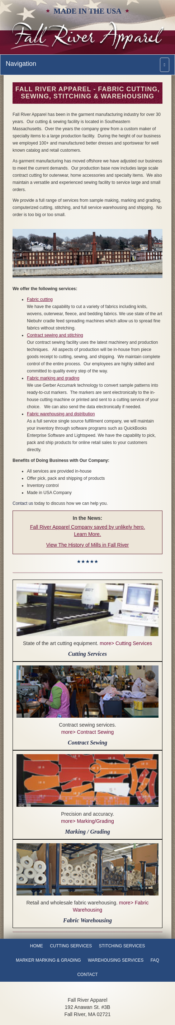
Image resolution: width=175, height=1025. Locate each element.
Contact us (23, 503)
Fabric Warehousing (87, 920)
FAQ (155, 960)
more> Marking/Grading (87, 821)
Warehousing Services (115, 960)
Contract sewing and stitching (55, 335)
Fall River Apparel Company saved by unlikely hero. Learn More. (87, 530)
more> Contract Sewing (87, 732)
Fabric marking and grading (53, 378)
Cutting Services (87, 654)
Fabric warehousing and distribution (61, 413)
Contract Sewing (87, 743)
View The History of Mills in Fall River (87, 545)
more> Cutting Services (126, 643)
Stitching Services (122, 945)
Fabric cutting (40, 299)
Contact (87, 974)
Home (36, 945)
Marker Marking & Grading (48, 960)
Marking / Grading (87, 832)
